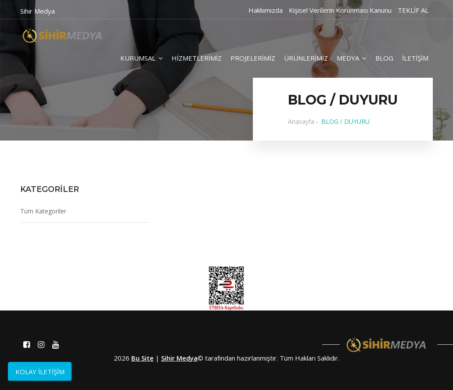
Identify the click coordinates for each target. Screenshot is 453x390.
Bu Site (142, 358)
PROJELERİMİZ (252, 58)
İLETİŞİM (415, 58)
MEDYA (352, 58)
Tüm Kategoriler (43, 211)
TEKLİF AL (413, 10)
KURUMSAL (141, 58)
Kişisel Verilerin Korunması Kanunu (340, 10)
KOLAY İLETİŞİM (40, 371)
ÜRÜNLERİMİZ (306, 58)
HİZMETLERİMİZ (197, 58)
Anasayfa (301, 121)
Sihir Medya (179, 358)
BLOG (384, 58)
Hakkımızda (265, 10)
